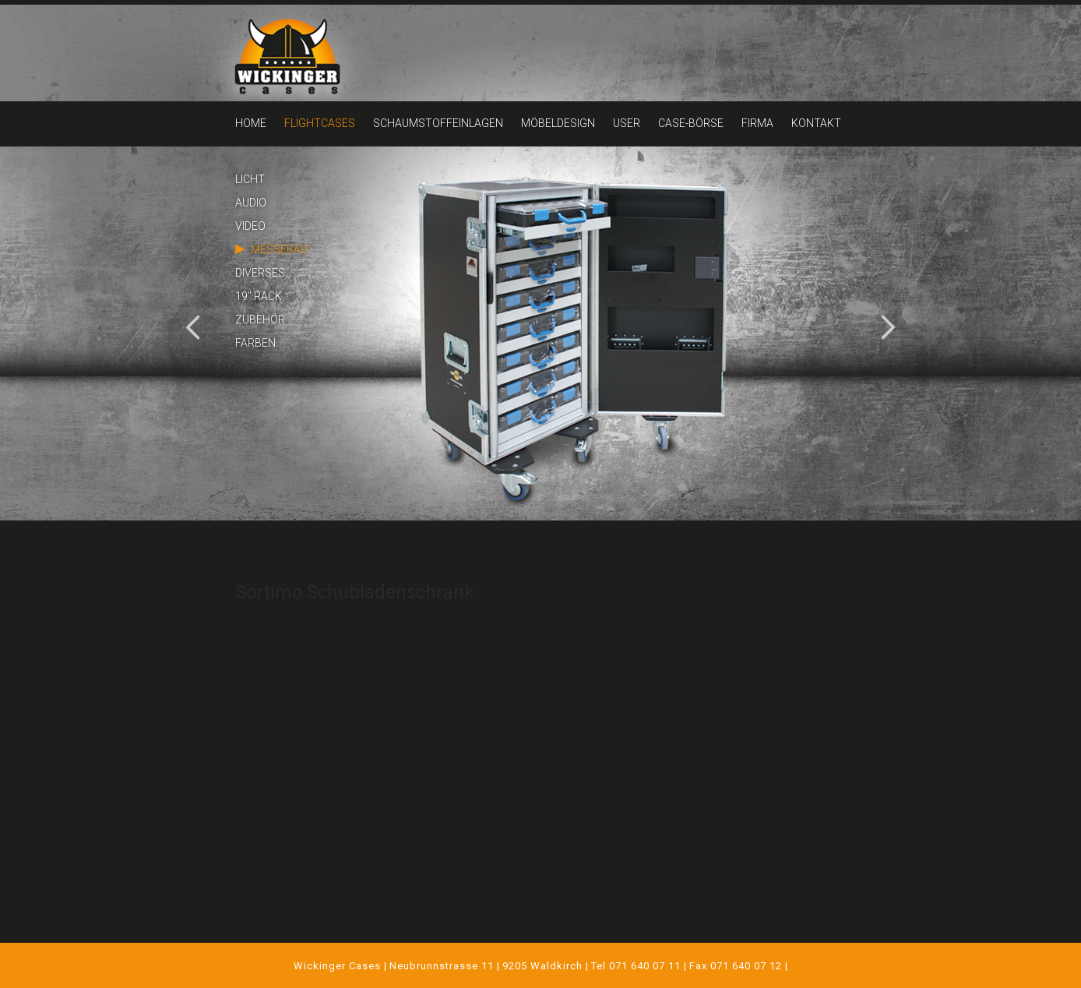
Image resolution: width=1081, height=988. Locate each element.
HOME (250, 123)
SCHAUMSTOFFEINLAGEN (438, 123)
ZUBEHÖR (260, 319)
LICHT (250, 179)
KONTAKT (816, 123)
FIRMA (757, 123)
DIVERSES (260, 272)
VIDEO (250, 226)
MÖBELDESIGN (558, 123)
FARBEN (255, 343)
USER (626, 123)
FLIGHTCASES (319, 123)
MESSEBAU (279, 249)
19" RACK (258, 296)
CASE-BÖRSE (691, 123)
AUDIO (250, 202)
